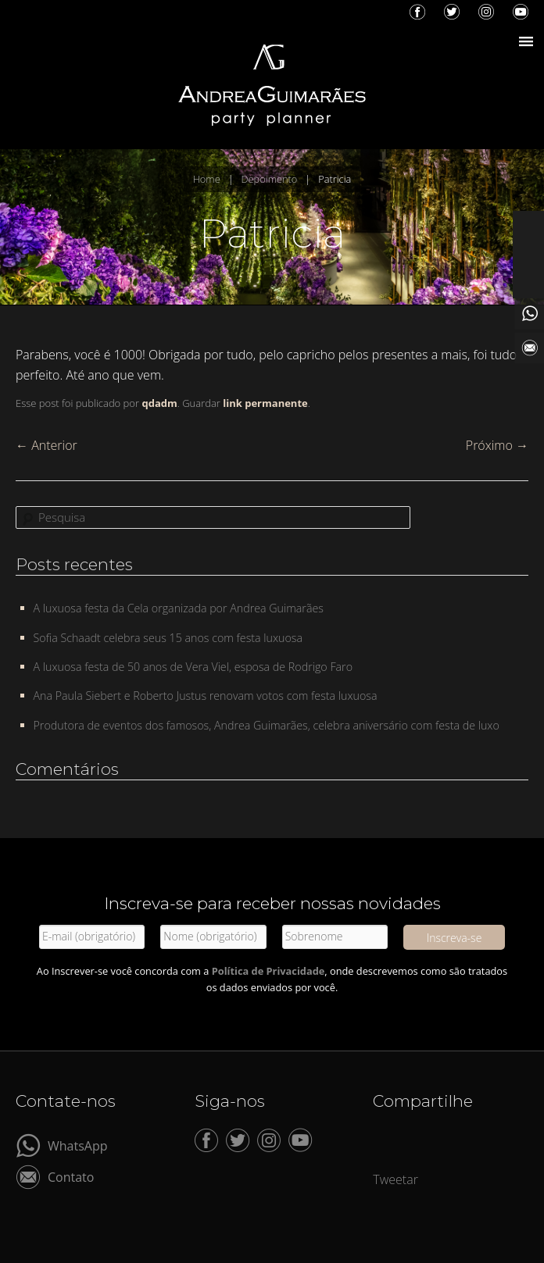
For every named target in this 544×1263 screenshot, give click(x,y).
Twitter (452, 12)
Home (206, 179)
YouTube (520, 12)
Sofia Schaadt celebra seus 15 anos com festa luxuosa (168, 637)
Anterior (46, 445)
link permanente (265, 403)
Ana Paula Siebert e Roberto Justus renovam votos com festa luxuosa (206, 695)
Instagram (486, 12)
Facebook (417, 12)
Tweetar (395, 1179)
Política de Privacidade (268, 971)
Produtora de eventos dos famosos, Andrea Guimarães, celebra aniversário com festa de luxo (266, 725)
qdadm (159, 403)
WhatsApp (78, 1144)
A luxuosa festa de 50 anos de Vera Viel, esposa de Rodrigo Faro (193, 666)
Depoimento (270, 179)
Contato (71, 1175)
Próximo (497, 445)
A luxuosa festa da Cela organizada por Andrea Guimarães (179, 608)
